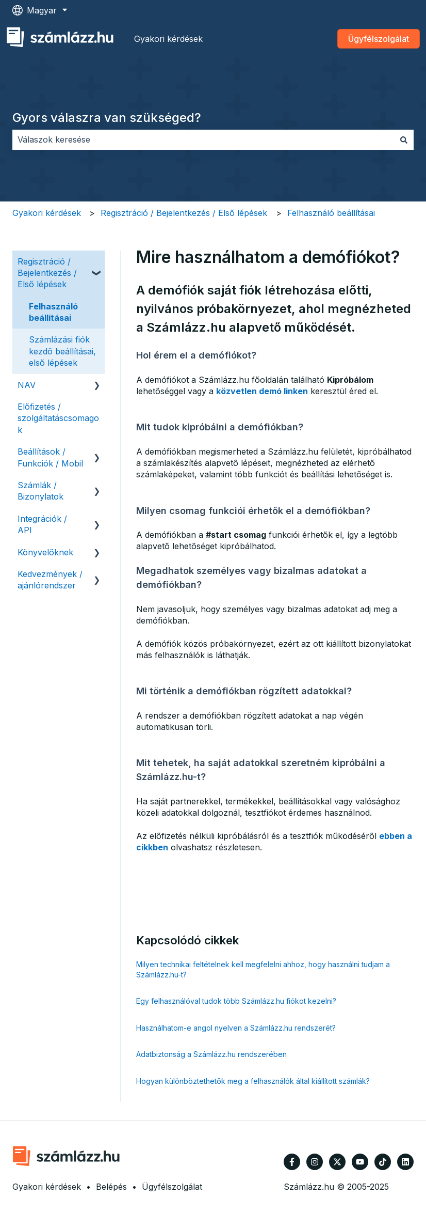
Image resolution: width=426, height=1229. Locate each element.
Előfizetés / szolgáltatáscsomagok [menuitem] (58, 418)
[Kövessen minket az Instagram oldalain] (314, 1162)
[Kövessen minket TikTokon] (382, 1162)
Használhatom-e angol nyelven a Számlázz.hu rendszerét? (236, 1027)
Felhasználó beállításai (331, 213)
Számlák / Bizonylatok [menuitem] (40, 491)
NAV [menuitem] (27, 385)
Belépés (111, 1186)
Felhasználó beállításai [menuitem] (53, 312)
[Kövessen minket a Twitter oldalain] (337, 1162)
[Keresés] (404, 139)
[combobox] (203, 139)
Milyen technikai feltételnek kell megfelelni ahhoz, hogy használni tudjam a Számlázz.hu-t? (263, 969)
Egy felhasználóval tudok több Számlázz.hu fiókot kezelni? (236, 1001)
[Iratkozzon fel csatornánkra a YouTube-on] (360, 1162)
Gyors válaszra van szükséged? (106, 117)
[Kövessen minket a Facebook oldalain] (292, 1162)
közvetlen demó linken (262, 391)
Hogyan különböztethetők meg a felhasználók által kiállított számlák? (253, 1081)
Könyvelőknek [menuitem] (45, 552)
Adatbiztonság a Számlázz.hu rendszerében (211, 1054)
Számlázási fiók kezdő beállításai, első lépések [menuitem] (62, 351)
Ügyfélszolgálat (378, 39)
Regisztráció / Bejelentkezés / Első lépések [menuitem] (47, 273)
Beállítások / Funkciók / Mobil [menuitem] (50, 457)
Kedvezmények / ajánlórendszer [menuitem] (50, 579)
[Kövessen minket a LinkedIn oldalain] (405, 1162)
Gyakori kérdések (168, 39)
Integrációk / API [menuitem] (42, 524)
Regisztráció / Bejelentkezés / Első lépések (184, 213)
